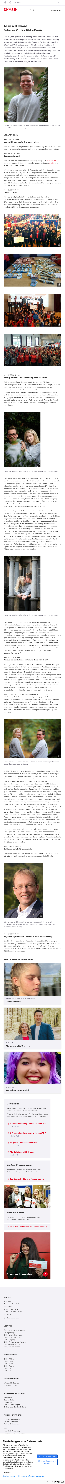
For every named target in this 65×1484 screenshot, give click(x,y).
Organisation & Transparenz (14, 1433)
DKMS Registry (9, 1340)
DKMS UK (7, 1368)
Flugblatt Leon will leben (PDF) (22, 1143)
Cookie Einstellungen (12, 1404)
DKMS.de (17, 3)
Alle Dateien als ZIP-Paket (20, 1153)
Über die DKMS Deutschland (14, 1330)
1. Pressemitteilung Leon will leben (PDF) (27, 1134)
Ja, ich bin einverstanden (47, 1456)
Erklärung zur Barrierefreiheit (15, 1407)
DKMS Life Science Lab (13, 1335)
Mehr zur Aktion (27, 1207)
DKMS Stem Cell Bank (12, 1337)
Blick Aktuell (51, 160)
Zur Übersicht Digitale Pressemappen (26, 1179)
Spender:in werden (27, 1255)
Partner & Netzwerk (11, 1424)
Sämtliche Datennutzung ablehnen (47, 1462)
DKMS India (8, 1364)
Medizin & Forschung (12, 1431)
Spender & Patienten (12, 1419)
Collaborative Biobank (12, 1344)
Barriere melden (11, 1318)
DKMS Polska (9, 1366)
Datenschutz (9, 1400)
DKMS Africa (9, 1359)
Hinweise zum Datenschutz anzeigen (31, 1476)
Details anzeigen (9, 1476)
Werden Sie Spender (11, 1383)
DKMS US (7, 1371)
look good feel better (12, 1347)
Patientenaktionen (11, 1421)
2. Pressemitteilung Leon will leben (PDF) (27, 1125)
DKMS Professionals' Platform (15, 1342)
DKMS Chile (8, 1361)
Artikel (51, 163)
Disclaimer (8, 1402)
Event (6, 1428)
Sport (6, 1426)
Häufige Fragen (10, 1333)
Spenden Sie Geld (10, 1385)
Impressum (8, 1397)
